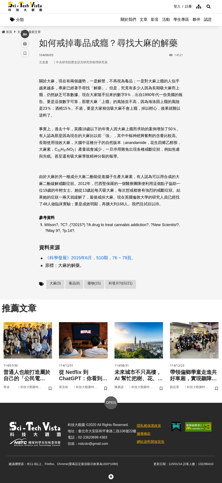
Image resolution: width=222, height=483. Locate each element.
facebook (25, 83)
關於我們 (128, 19)
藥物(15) (94, 283)
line (23, 102)
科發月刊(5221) (120, 283)
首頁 (7, 32)
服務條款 (144, 434)
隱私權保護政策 (149, 426)
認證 (208, 19)
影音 (155, 19)
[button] (208, 6)
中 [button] (25, 111)
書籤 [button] (25, 130)
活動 (166, 19)
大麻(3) (55, 283)
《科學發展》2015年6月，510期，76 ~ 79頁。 (90, 257)
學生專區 (181, 19)
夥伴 (196, 19)
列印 (25, 121)
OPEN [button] (111, 403)
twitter (25, 92)
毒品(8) (74, 283)
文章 (143, 19)
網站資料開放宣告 (151, 442)
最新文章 (35, 32)
